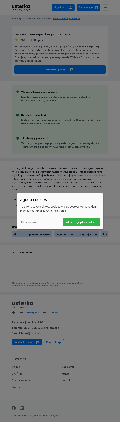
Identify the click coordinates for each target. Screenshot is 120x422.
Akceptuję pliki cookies (81, 222)
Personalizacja (30, 222)
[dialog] (60, 211)
